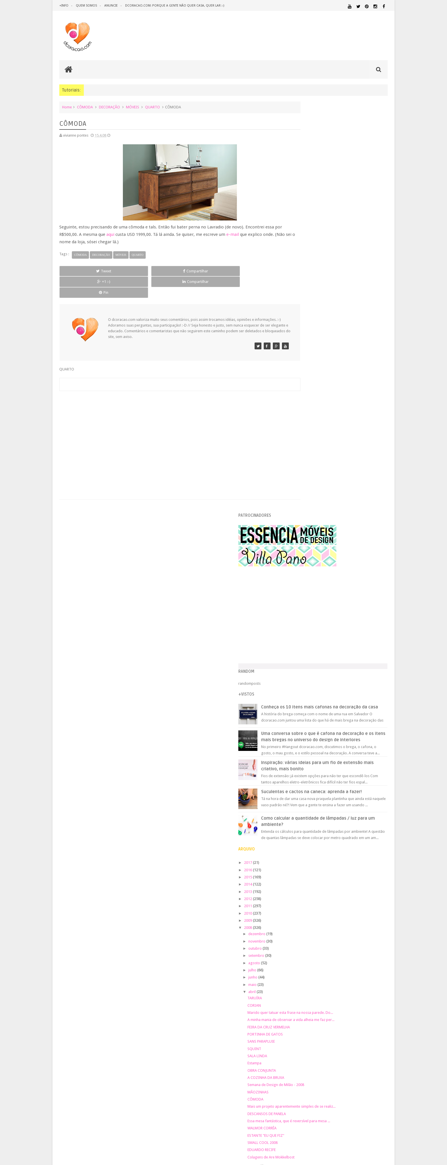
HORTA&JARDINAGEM (369, 941)
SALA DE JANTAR (348, 990)
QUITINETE (335, 984)
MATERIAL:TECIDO (338, 967)
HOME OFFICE (339, 941)
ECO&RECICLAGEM (307, 933)
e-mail (241, 233)
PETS (346, 973)
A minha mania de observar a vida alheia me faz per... (341, 632)
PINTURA (361, 973)
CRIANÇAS (333, 915)
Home (67, 106)
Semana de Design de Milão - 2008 (326, 697)
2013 (299, 503)
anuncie (111, 5)
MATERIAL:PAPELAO (304, 968)
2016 (299, 482)
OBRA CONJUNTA (312, 682)
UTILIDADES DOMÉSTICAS (305, 994)
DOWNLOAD (375, 926)
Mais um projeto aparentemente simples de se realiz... (342, 718)
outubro (306, 560)
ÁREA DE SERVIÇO (336, 995)
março (305, 778)
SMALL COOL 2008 (313, 755)
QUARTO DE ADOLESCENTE (348, 979)
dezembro (308, 546)
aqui (118, 233)
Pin (255, 270)
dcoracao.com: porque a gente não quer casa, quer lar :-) (175, 5)
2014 (299, 496)
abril (303, 604)
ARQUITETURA (365, 909)
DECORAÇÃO (109, 106)
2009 (299, 532)
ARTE (383, 909)
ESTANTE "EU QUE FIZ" (316, 747)
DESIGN (342, 921)
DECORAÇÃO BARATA (310, 921)
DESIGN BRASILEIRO (370, 921)
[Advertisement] (167, 416)
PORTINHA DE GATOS (316, 646)
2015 (299, 489)
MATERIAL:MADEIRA (336, 962)
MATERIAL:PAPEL (370, 962)
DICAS (346, 926)
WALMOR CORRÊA (313, 740)
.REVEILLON (313, 909)
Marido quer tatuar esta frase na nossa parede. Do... (341, 624)
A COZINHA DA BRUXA (316, 689)
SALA (325, 989)
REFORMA (380, 984)
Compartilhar (123, 270)
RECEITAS (357, 984)
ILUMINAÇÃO (344, 946)
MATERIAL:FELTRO (303, 962)
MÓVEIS (132, 106)
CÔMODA (85, 106)
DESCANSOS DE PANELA (317, 726)
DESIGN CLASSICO (309, 927)
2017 (299, 475)
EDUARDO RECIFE (312, 762)
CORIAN (305, 617)
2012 (299, 510)
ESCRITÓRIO (340, 934)
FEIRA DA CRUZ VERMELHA (319, 639)
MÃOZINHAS (309, 704)
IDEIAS (317, 946)
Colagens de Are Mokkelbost (322, 769)
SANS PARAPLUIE (312, 653)
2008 (299, 540)
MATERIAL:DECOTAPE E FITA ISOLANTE (354, 957)
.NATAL (296, 908)
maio (303, 596)
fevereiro (307, 785)
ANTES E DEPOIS (337, 909)
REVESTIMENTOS (303, 989)
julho (303, 582)
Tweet (80, 270)
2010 (299, 525)
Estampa (305, 675)
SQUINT (305, 661)
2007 (299, 794)
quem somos (86, 5)
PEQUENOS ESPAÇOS (323, 973)
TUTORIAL (376, 989)
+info (63, 5)
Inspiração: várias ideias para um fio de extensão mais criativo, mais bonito (349, 372)
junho (304, 589)
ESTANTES (362, 934)
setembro (307, 568)
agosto (305, 575)
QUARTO (152, 106)
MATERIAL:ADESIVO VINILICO (315, 951)
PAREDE (296, 973)
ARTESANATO (300, 916)
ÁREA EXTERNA (360, 994)
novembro (308, 553)
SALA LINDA (308, 668)
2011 (299, 518)
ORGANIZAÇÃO (372, 967)
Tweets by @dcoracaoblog (311, 1040)
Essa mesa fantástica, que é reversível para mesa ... (339, 733)
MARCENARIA (376, 946)
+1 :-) (167, 270)
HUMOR (295, 946)
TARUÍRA (305, 610)
